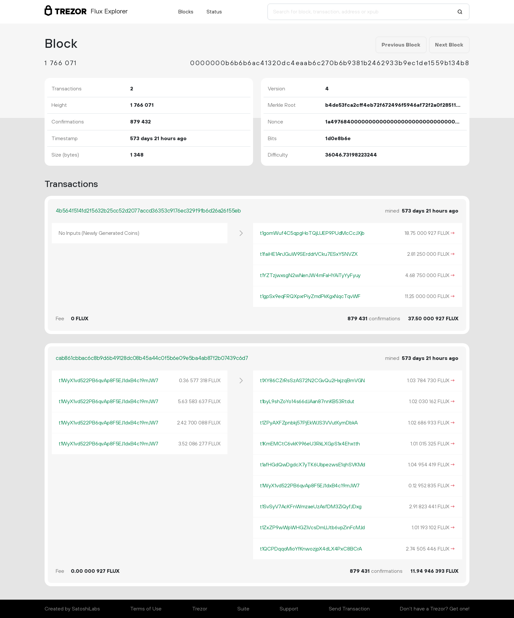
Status (214, 12)
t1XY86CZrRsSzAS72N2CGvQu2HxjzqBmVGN (312, 380)
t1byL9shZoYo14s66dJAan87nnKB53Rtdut (307, 401)
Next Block (449, 45)
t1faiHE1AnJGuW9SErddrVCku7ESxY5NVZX (309, 254)
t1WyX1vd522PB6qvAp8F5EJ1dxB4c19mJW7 (108, 380)
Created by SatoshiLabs (72, 609)
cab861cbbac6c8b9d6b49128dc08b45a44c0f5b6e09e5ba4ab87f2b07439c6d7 (152, 358)
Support (289, 609)
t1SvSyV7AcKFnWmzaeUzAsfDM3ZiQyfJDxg (311, 506)
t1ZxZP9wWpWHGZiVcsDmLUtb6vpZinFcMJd (312, 527)
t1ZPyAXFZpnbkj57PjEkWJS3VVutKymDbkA (309, 423)
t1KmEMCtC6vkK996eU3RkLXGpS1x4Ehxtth (310, 443)
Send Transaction (349, 609)
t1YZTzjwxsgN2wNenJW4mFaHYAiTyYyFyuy (310, 275)
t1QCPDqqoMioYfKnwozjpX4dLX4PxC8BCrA (311, 549)
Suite (243, 609)
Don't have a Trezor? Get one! (434, 609)
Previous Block (401, 45)
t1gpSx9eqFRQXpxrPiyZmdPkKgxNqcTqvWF (310, 296)
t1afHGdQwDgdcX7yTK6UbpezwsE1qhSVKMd (312, 464)
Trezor (199, 609)
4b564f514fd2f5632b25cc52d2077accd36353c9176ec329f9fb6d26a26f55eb (148, 211)
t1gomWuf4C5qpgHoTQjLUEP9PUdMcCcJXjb (312, 233)
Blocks (185, 12)
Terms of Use (146, 609)
